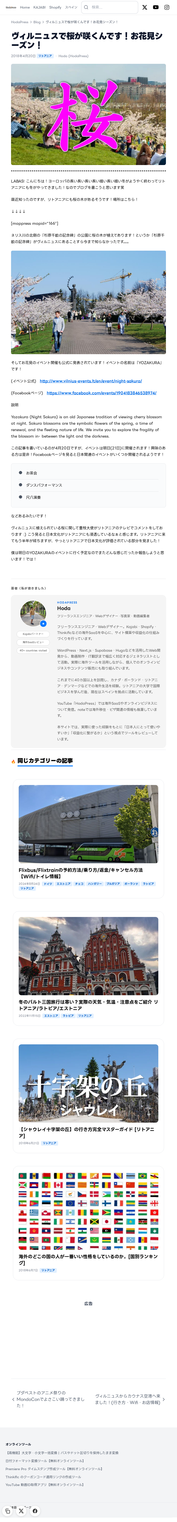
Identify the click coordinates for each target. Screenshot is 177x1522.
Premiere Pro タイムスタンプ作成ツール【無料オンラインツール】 (55, 1469)
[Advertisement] (88, 1346)
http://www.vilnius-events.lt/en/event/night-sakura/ (91, 381)
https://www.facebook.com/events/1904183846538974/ (101, 393)
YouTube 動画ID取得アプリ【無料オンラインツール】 (45, 1484)
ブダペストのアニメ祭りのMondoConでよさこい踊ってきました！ (48, 1399)
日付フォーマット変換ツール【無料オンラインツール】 (46, 1460)
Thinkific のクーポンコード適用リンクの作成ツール (43, 1477)
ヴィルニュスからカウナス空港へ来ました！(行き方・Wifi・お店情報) (130, 1399)
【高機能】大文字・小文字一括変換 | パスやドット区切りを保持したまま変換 (62, 1452)
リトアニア (45, 56)
